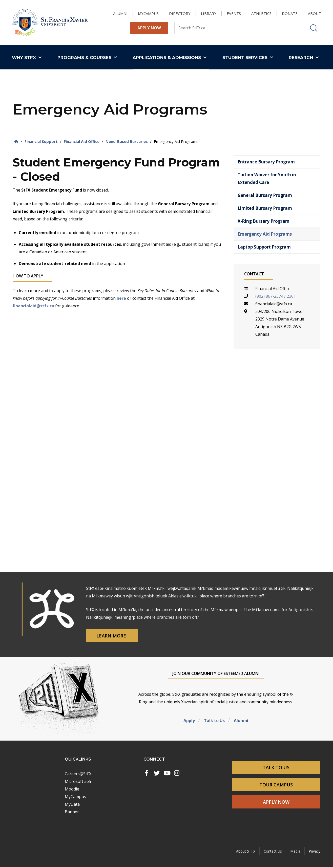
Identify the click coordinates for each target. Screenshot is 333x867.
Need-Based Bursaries (127, 141)
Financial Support (41, 141)
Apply (189, 720)
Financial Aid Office (81, 141)
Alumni (241, 720)
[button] (28, 57)
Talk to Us (214, 720)
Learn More (111, 636)
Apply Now (149, 28)
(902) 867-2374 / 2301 (275, 296)
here (121, 298)
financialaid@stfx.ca (33, 306)
